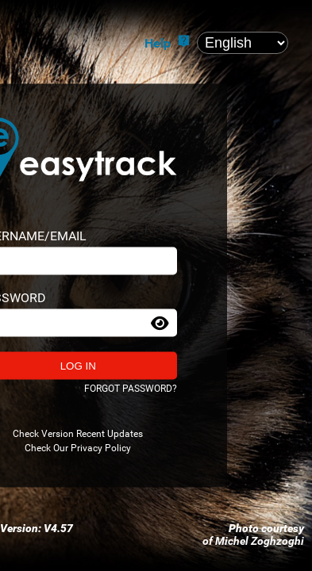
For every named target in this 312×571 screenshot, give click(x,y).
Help (157, 43)
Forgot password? (130, 388)
